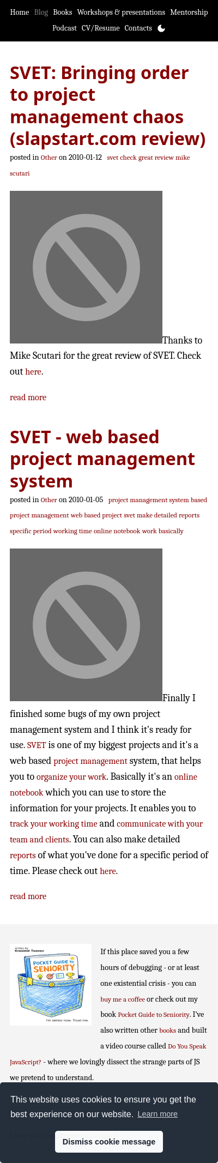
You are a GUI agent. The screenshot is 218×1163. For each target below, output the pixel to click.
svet (129, 515)
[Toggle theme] (161, 28)
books (167, 1030)
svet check (122, 157)
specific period (31, 531)
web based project (96, 515)
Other (49, 157)
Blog (41, 12)
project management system (148, 500)
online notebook (117, 531)
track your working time (54, 823)
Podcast (64, 28)
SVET (36, 745)
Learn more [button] (157, 1114)
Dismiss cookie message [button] (109, 1141)
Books (62, 12)
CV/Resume (101, 28)
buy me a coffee (122, 999)
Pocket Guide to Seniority (154, 1014)
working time (72, 531)
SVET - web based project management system (102, 458)
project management (90, 761)
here (33, 371)
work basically (163, 531)
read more (28, 397)
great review (156, 157)
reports (23, 855)
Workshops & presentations (121, 12)
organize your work (71, 777)
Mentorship (189, 12)
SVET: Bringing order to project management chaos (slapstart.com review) (107, 105)
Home (19, 12)
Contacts (138, 28)
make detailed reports (168, 515)
